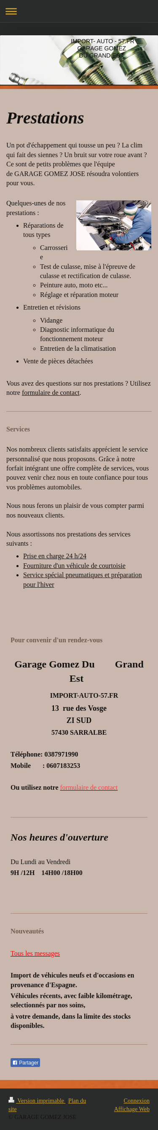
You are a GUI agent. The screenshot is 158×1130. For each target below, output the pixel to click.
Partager (25, 1063)
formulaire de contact (51, 392)
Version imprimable (37, 1101)
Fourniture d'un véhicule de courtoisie (74, 565)
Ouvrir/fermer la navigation (79, 11)
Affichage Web (132, 1109)
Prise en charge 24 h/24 (54, 556)
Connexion (137, 1101)
